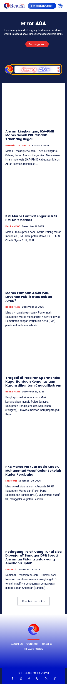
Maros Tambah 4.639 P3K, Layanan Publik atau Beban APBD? (28, 297)
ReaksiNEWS (13, 226)
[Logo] (33, 629)
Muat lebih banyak (33, 601)
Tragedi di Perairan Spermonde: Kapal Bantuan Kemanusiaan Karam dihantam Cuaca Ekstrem (33, 381)
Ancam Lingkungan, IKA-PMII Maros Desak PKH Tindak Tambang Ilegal (29, 135)
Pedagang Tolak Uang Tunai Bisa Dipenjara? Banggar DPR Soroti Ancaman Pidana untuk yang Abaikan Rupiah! (33, 557)
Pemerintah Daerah (17, 145)
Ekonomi (10, 569)
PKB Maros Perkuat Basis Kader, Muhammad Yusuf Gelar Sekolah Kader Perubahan (33, 470)
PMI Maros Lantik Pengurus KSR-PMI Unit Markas (32, 218)
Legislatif (11, 480)
